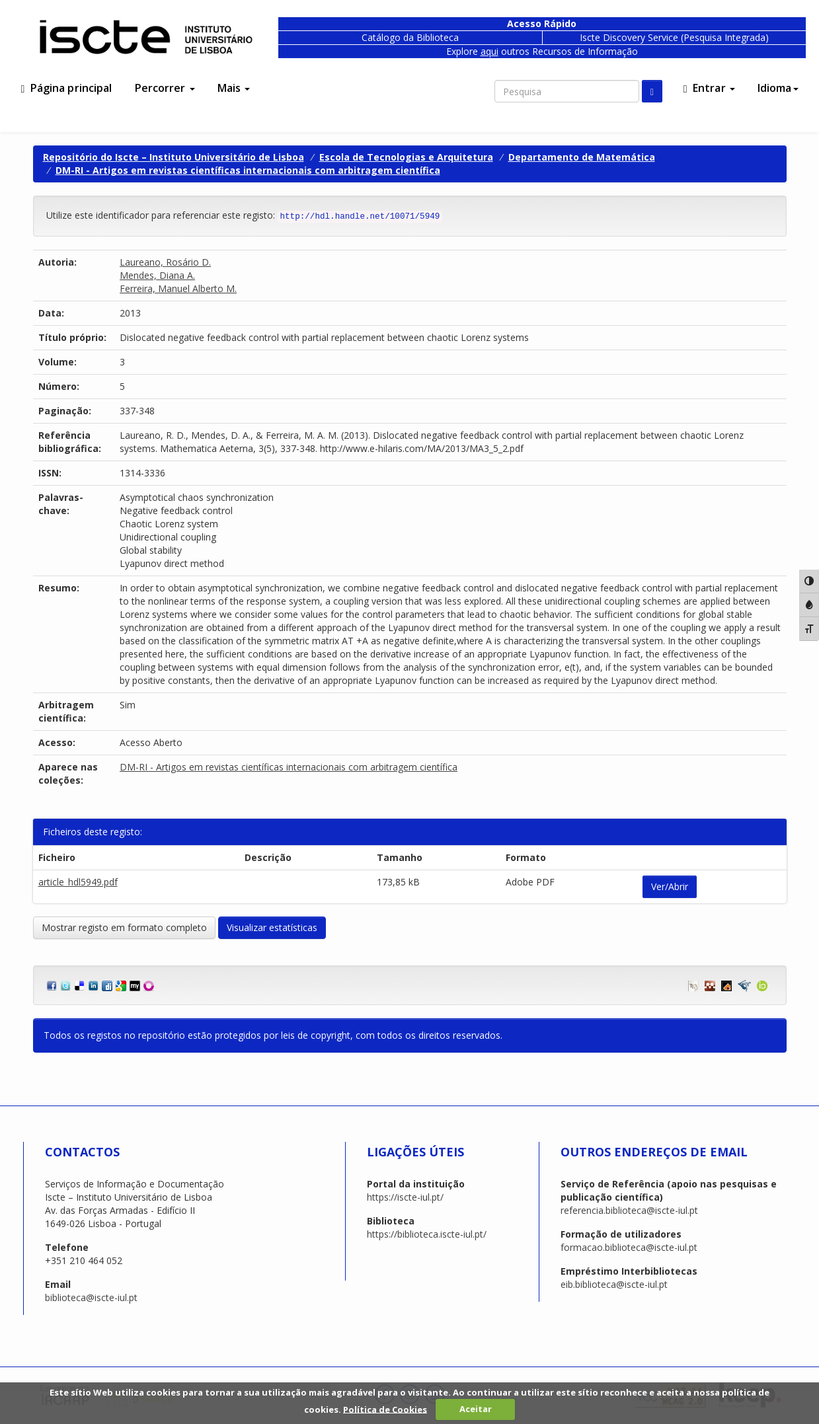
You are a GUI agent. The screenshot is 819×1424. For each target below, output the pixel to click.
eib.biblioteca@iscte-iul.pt (614, 1284)
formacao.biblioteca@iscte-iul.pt (629, 1247)
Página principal (66, 88)
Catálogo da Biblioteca (410, 37)
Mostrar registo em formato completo (124, 927)
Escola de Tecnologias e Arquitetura (406, 157)
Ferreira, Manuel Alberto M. (178, 288)
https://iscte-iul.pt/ (405, 1197)
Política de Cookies (385, 1409)
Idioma (778, 88)
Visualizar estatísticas (272, 927)
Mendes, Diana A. (157, 275)
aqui (489, 51)
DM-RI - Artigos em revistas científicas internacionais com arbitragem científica (248, 170)
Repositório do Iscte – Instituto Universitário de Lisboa (173, 157)
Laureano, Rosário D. (165, 262)
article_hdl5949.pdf (78, 882)
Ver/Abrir (669, 886)
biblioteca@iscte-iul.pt (91, 1297)
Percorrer (165, 88)
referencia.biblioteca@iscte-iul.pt (629, 1210)
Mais (234, 88)
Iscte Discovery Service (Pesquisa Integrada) (674, 37)
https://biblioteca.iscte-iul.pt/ (427, 1234)
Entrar (709, 88)
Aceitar (475, 1409)
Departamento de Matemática (581, 157)
